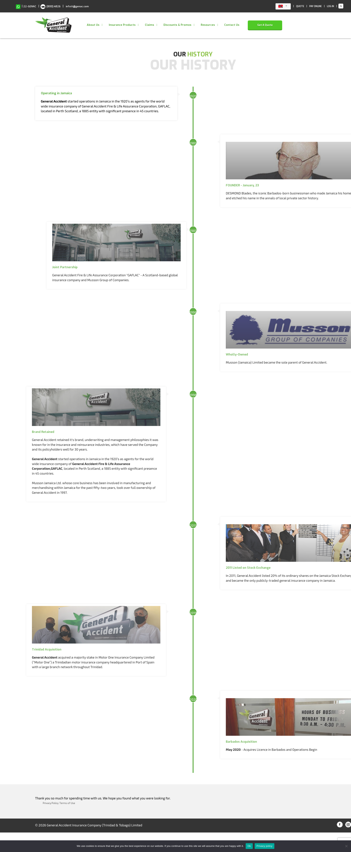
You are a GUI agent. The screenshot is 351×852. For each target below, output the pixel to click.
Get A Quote (265, 25)
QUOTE (300, 6)
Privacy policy (264, 846)
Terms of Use (67, 803)
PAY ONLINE (315, 6)
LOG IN (330, 6)
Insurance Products (122, 25)
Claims (149, 25)
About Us (93, 25)
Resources (208, 25)
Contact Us (231, 25)
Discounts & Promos (177, 25)
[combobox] (283, 6)
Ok (249, 846)
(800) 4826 (50, 6)
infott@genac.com (77, 6)
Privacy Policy (50, 803)
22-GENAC (29, 6)
